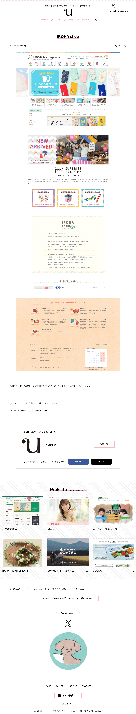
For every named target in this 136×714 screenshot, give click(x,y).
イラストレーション (20, 411)
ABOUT (73, 686)
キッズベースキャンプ (105, 529)
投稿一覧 (104, 444)
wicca (50, 529)
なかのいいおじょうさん (60, 570)
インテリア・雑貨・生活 (22, 403)
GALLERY (60, 686)
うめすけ (122, 45)
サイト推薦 (68, 695)
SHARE (78, 462)
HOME (48, 686)
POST (101, 462)
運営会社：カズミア (69, 704)
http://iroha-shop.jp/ (18, 45)
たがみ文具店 (9, 529)
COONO (97, 570)
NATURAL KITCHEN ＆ (15, 570)
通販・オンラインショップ (49, 403)
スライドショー (40, 411)
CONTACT (86, 686)
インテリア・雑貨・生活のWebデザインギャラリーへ (68, 598)
